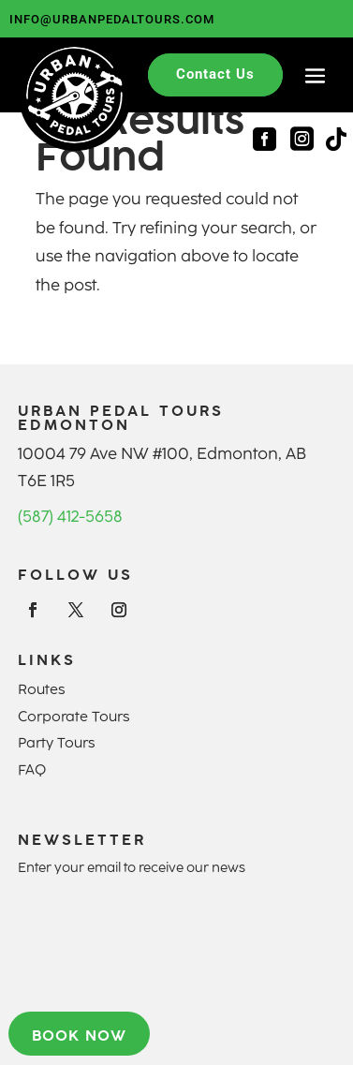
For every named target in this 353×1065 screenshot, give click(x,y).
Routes (41, 689)
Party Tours (56, 742)
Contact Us (215, 74)
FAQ (32, 770)
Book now (79, 1035)
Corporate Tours (73, 716)
